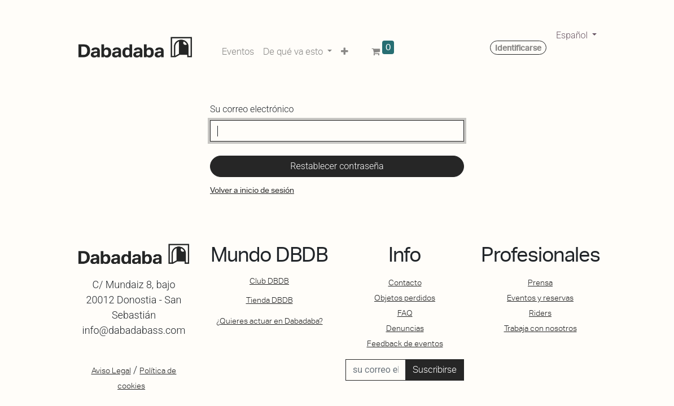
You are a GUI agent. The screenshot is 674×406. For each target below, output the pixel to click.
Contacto (405, 282)
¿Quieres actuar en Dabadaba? (269, 320)
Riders (540, 312)
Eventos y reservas (540, 297)
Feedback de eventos (405, 343)
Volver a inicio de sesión (252, 190)
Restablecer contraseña (336, 166)
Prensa (540, 282)
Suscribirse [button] (435, 369)
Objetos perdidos (404, 297)
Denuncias (405, 328)
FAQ (405, 312)
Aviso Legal (111, 370)
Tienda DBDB (269, 299)
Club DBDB (269, 280)
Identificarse (518, 47)
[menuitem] (238, 50)
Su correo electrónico (252, 109)
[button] (344, 50)
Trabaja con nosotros (540, 328)
